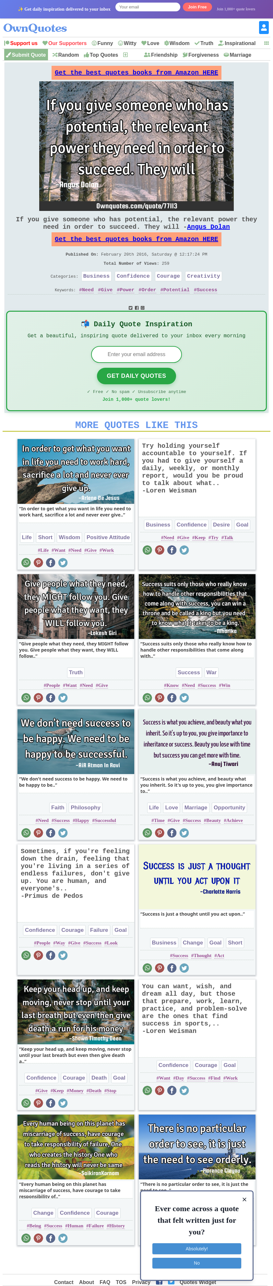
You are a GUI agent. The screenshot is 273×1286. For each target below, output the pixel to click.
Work (108, 571)
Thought (202, 976)
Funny (105, 43)
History (117, 1247)
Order (149, 304)
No (197, 1261)
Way (60, 964)
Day (180, 1099)
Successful (105, 841)
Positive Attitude (108, 559)
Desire (221, 546)
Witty (130, 43)
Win (225, 706)
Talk (228, 559)
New (133, 55)
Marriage (240, 55)
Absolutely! (197, 1247)
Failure (99, 951)
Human (75, 1247)
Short (45, 559)
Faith (58, 829)
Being (35, 1247)
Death (99, 1099)
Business (96, 289)
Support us (23, 43)
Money (76, 1112)
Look (112, 964)
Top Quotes (104, 55)
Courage (168, 289)
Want (59, 571)
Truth (206, 43)
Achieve (234, 841)
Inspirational (240, 43)
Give (107, 304)
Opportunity (229, 829)
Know (172, 706)
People (53, 706)
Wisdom (180, 43)
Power (127, 304)
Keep (200, 559)
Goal (242, 546)
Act (220, 976)
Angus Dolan (208, 233)
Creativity (203, 289)
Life (27, 559)
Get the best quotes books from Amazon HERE (136, 74)
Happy (82, 841)
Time (159, 841)
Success (207, 304)
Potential (176, 304)
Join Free (197, 7)
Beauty (213, 841)
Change (193, 964)
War (212, 694)
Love (153, 43)
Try (215, 559)
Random (68, 55)
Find (215, 1099)
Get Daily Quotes (136, 393)
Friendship (164, 55)
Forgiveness (203, 55)
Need (88, 304)
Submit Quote (29, 55)
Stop (111, 1112)
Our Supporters (67, 43)
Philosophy (86, 829)
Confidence (133, 289)
